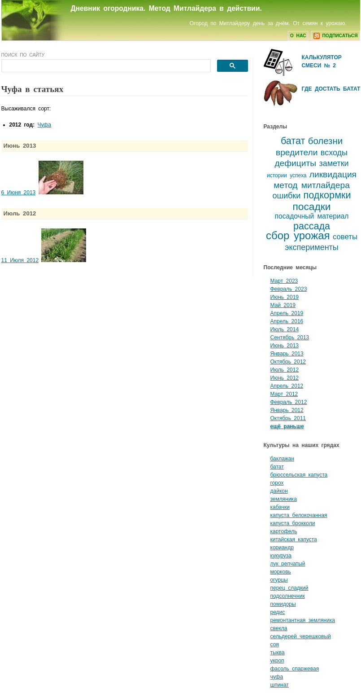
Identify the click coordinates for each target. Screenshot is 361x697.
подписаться (335, 36)
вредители (297, 152)
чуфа (276, 677)
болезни (325, 141)
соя (274, 644)
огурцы (279, 580)
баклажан (282, 459)
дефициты (295, 163)
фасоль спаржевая (294, 669)
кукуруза (280, 555)
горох (277, 483)
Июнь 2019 (284, 297)
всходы (334, 152)
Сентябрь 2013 (289, 337)
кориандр (282, 547)
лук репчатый (287, 564)
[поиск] (105, 66)
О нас (298, 35)
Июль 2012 (284, 370)
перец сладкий (289, 588)
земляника (283, 499)
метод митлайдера (312, 185)
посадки (311, 206)
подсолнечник (287, 596)
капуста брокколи (292, 523)
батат (293, 140)
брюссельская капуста (299, 475)
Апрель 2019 (287, 313)
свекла (278, 628)
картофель (283, 531)
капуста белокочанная (298, 515)
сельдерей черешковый (300, 636)
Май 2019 (283, 305)
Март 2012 (284, 394)
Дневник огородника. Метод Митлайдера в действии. (166, 8)
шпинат (279, 685)
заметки (333, 163)
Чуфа (44, 125)
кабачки (280, 507)
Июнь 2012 (284, 378)
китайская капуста (293, 539)
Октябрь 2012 (288, 362)
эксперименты (312, 247)
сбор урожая (298, 235)
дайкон (279, 491)
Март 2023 (284, 281)
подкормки (327, 195)
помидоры (283, 604)
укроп (277, 661)
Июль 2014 (284, 329)
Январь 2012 (287, 410)
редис (277, 612)
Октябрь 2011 (288, 418)
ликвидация (333, 174)
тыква (277, 652)
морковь (280, 572)
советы (345, 236)
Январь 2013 (287, 354)
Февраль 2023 (288, 289)
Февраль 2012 (288, 402)
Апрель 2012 (287, 386)
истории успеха (286, 175)
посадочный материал (312, 216)
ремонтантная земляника (302, 620)
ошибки (287, 195)
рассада (311, 226)
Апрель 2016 (287, 321)
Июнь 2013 (284, 345)
